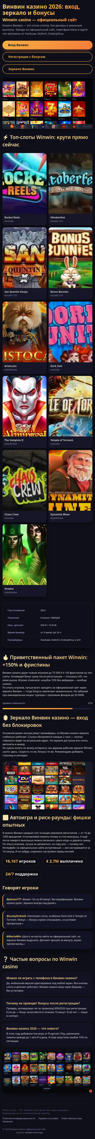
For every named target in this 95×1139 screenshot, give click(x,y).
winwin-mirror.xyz (34, 1132)
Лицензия (7, 1121)
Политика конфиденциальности (18, 1118)
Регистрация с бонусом (26, 57)
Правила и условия (48, 1118)
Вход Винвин (18, 45)
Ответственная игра (71, 1118)
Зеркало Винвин (21, 69)
